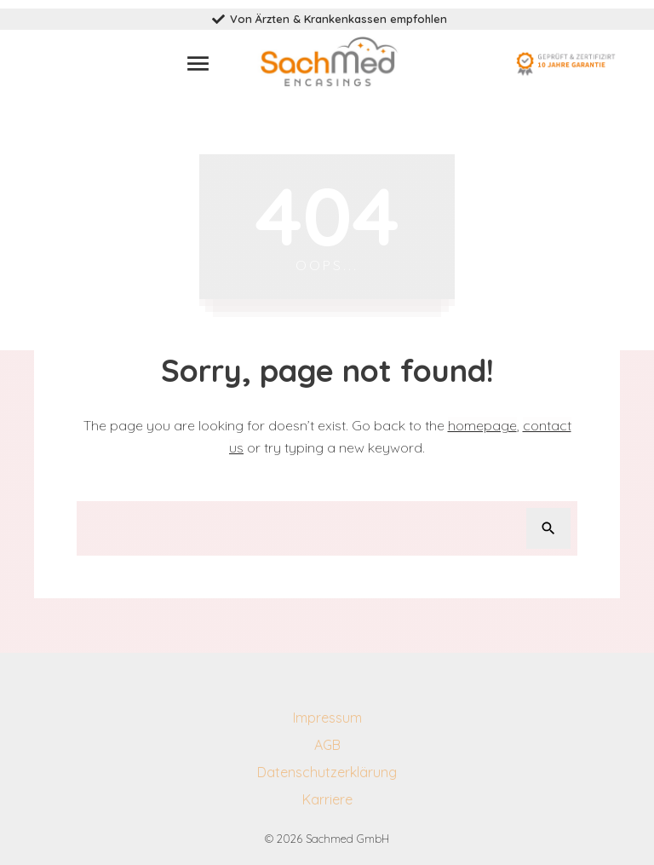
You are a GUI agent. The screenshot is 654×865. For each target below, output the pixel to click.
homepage (482, 425)
